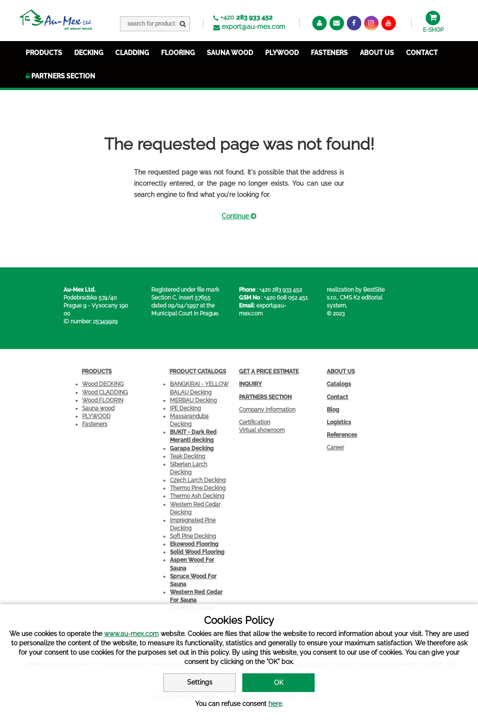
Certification (254, 422)
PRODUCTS (44, 52)
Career (335, 447)
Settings (199, 682)
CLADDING (132, 52)
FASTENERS (329, 52)
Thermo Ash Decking (197, 496)
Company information (267, 409)
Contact (422, 52)
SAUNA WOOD (230, 52)
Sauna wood (98, 408)
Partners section (60, 76)
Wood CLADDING (105, 392)
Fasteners (94, 424)
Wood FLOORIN (102, 400)
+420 (246, 17)
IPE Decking (185, 408)
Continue (239, 216)
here (275, 703)
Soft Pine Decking (193, 536)
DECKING (88, 52)
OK (278, 682)
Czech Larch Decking (197, 480)
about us (377, 52)
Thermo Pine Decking (197, 488)
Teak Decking (187, 456)
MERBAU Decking (193, 400)
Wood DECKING (103, 384)
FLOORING (178, 52)
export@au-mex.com (253, 26)
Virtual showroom (262, 430)
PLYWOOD (282, 52)
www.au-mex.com (131, 633)
